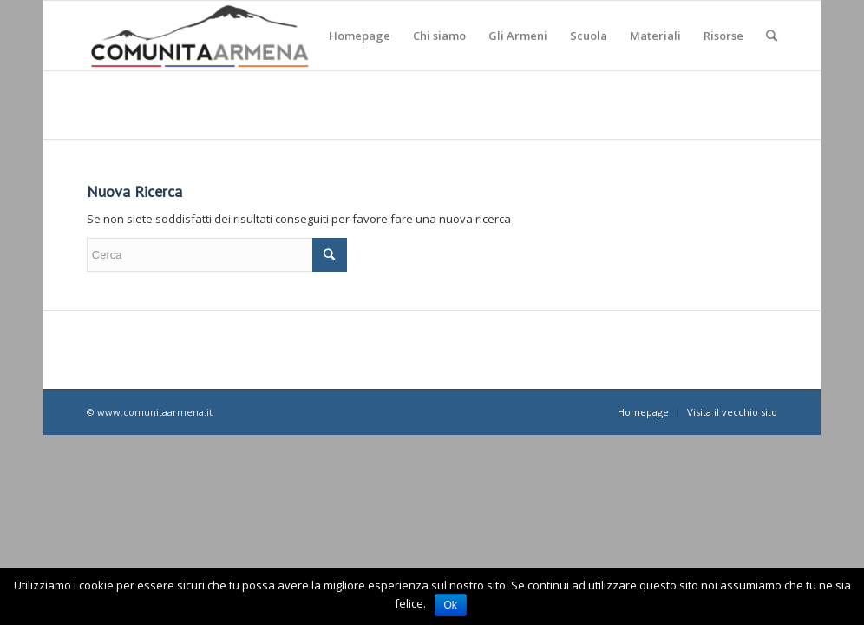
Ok (450, 605)
